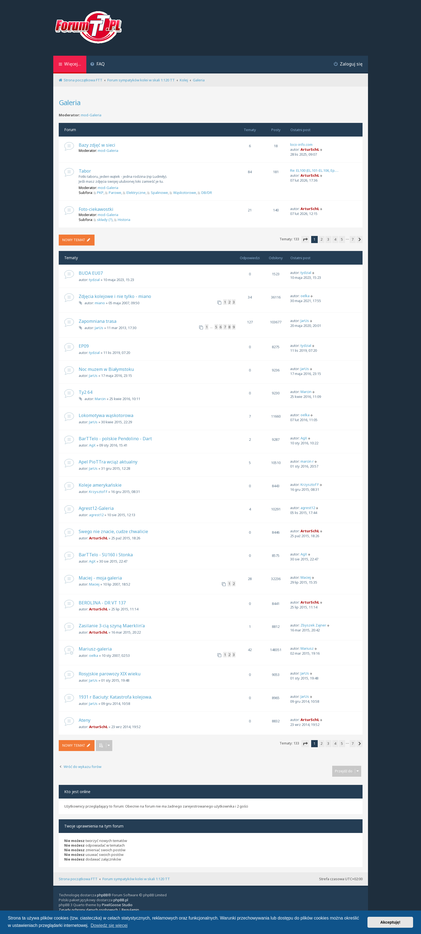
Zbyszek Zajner (313, 625)
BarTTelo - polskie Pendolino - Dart (115, 439)
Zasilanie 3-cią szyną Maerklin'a (112, 626)
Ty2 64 (85, 392)
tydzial (94, 279)
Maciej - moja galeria (100, 578)
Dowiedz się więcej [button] (109, 925)
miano (100, 302)
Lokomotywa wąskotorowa (106, 415)
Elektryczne (134, 192)
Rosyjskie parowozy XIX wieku (109, 674)
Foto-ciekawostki (96, 209)
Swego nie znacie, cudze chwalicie (113, 531)
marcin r (307, 461)
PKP (99, 192)
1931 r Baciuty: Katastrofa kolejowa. (115, 697)
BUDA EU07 (91, 273)
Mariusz (307, 648)
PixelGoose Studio (117, 904)
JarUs (99, 327)
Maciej (94, 584)
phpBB (102, 894)
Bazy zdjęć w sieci (97, 145)
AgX (92, 445)
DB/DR (205, 192)
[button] (305, 239)
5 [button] (342, 239)
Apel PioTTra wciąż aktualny (108, 462)
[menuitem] (97, 64)
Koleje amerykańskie (100, 485)
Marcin (100, 398)
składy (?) (103, 219)
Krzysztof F (98, 491)
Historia (122, 219)
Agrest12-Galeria (96, 508)
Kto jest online (77, 791)
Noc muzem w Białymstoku (106, 369)
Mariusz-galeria (95, 649)
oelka (305, 295)
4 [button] (335, 239)
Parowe (113, 192)
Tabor (85, 171)
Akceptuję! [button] (390, 922)
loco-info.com (301, 144)
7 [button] (353, 239)
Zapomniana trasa (97, 321)
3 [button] (328, 239)
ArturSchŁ (310, 149)
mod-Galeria (91, 115)
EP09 (84, 346)
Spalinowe (157, 192)
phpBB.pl (120, 899)
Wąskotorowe (183, 192)
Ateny (84, 720)
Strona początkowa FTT (78, 878)
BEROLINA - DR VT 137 (102, 603)
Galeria (69, 102)
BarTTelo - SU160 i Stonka (106, 555)
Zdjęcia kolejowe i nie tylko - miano (115, 296)
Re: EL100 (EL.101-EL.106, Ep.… (314, 170)
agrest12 (96, 514)
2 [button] (321, 239)
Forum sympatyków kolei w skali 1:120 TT (136, 878)
